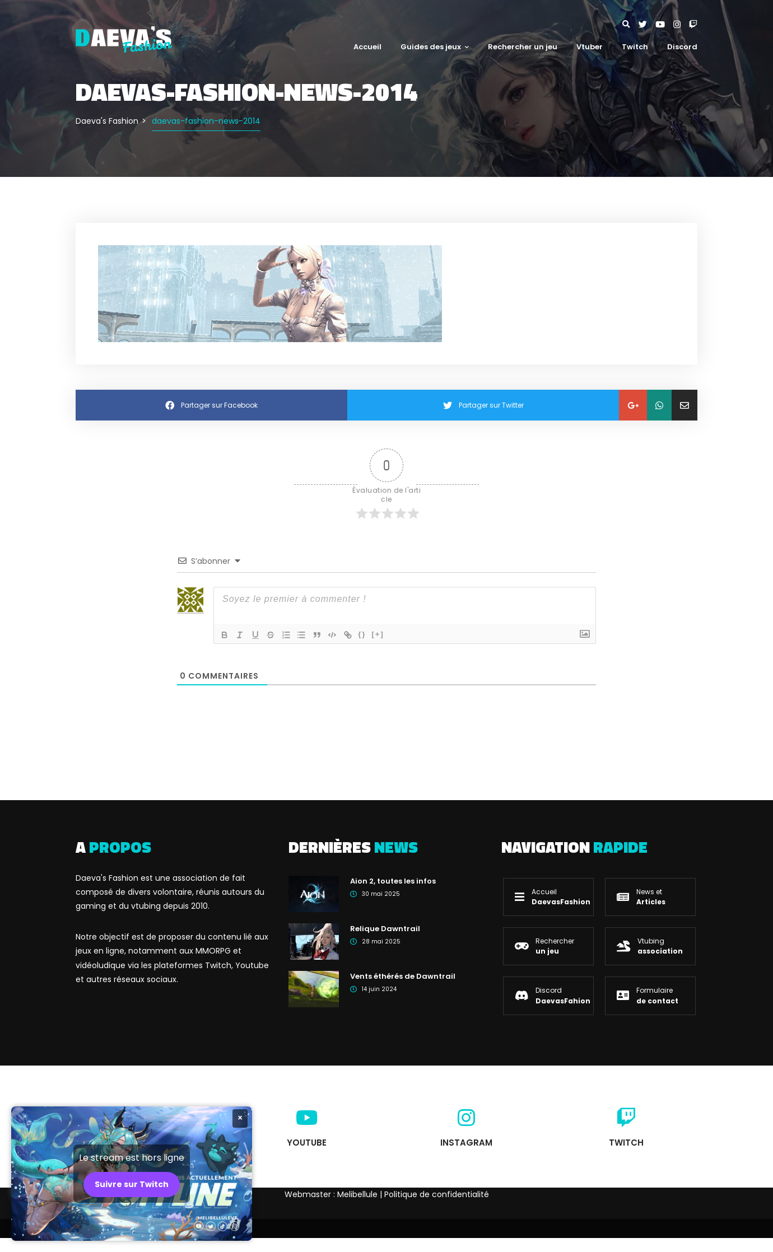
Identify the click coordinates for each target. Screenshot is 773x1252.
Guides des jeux (435, 46)
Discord (682, 46)
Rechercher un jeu (522, 46)
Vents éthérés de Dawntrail (402, 976)
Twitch (635, 46)
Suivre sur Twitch (132, 1184)
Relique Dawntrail (385, 928)
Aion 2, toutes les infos (393, 881)
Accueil (367, 46)
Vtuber (589, 46)
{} (365, 634)
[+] (380, 634)
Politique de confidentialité (436, 1194)
